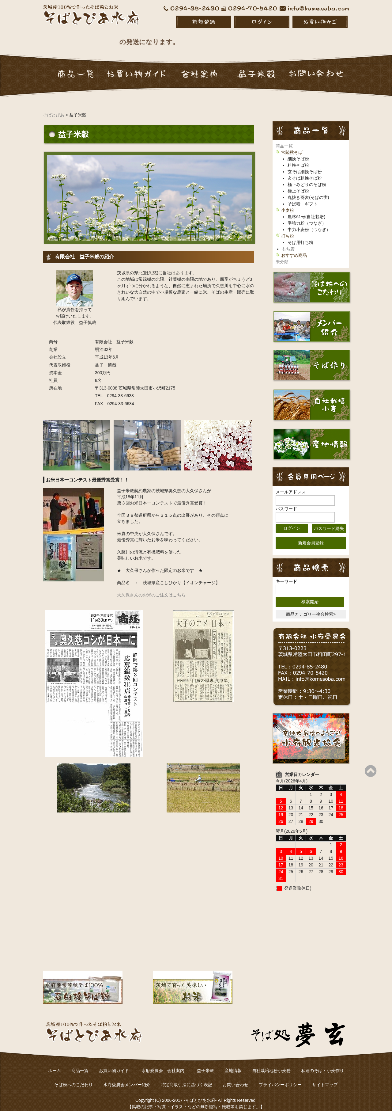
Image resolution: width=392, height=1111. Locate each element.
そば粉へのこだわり (73, 1077)
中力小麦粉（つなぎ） (309, 222)
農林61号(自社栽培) (306, 209)
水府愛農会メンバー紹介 (126, 1077)
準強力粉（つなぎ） (307, 216)
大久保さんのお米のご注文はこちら (151, 588)
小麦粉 (287, 203)
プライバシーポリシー (280, 1077)
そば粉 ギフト (303, 197)
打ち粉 (287, 229)
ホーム (54, 1063)
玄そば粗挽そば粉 (305, 171)
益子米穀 (205, 1063)
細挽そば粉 (298, 152)
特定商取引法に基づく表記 (186, 1077)
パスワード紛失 (329, 521)
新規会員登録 (311, 536)
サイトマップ (325, 1077)
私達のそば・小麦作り (322, 1063)
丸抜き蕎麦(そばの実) (308, 190)
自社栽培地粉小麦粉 (271, 1063)
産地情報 (233, 1063)
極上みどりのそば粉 (307, 177)
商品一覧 (284, 139)
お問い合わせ (235, 1077)
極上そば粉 (298, 184)
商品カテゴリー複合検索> (311, 607)
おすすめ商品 (294, 248)
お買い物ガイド (114, 1063)
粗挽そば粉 (298, 158)
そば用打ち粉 (300, 235)
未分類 (282, 255)
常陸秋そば (292, 145)
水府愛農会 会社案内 (165, 1063)
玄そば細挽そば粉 (305, 164)
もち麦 (288, 242)
